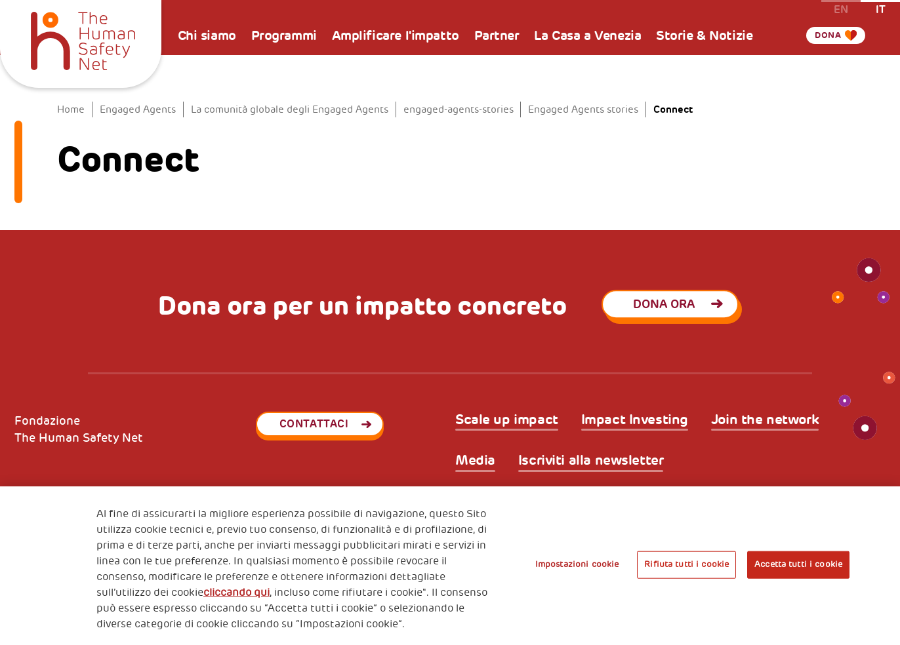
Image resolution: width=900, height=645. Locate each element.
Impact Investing (634, 420)
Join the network (765, 420)
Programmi (284, 35)
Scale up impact (506, 420)
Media (475, 461)
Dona (824, 35)
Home (71, 110)
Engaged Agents (138, 110)
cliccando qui (236, 592)
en (841, 9)
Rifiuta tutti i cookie (686, 564)
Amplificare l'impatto (395, 35)
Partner (497, 35)
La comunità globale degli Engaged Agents (289, 110)
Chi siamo (207, 35)
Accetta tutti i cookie (798, 564)
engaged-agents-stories (458, 110)
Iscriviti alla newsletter (591, 461)
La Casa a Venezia (587, 35)
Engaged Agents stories (583, 110)
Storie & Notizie (704, 35)
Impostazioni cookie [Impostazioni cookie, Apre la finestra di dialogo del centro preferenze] (577, 564)
